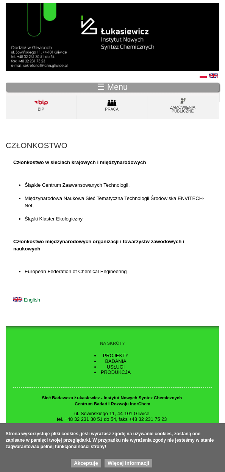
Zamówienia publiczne (182, 109)
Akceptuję (86, 465)
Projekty (116, 355)
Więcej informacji (128, 465)
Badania (115, 361)
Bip (41, 109)
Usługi (116, 367)
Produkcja (116, 372)
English (32, 300)
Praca (112, 109)
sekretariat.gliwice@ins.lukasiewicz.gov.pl (120, 425)
